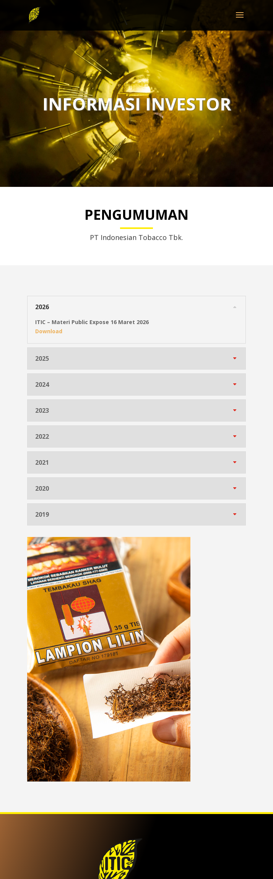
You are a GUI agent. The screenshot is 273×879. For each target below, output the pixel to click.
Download (48, 331)
